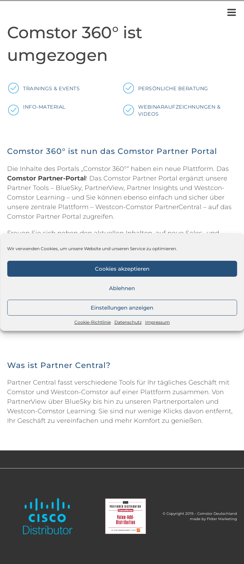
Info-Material (44, 107)
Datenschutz (128, 322)
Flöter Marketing (222, 519)
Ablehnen (122, 288)
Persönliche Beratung (173, 88)
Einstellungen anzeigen (122, 307)
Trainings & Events (51, 88)
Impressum (157, 322)
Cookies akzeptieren (122, 268)
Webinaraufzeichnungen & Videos (179, 110)
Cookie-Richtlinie (92, 322)
